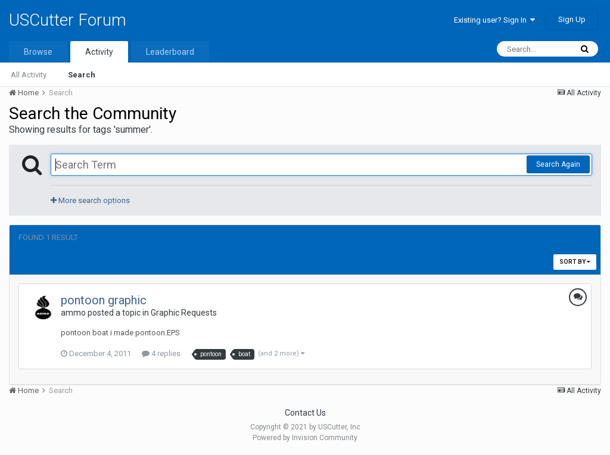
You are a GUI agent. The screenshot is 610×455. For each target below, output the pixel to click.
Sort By (574, 261)
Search (81, 74)
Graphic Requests (184, 312)
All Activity (28, 74)
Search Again (558, 164)
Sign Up (572, 19)
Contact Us (305, 412)
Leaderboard (170, 52)
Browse (38, 52)
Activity (99, 52)
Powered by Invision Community (305, 438)
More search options (90, 200)
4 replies (161, 353)
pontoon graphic (104, 300)
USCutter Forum (67, 20)
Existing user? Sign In (494, 19)
